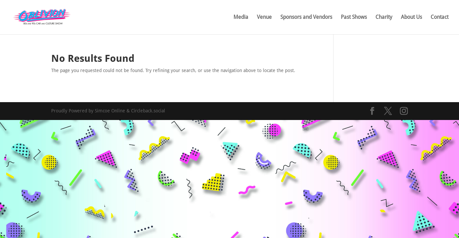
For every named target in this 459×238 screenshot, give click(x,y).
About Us (411, 17)
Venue (264, 17)
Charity (383, 17)
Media (240, 17)
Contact (439, 17)
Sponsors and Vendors (306, 17)
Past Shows (354, 17)
